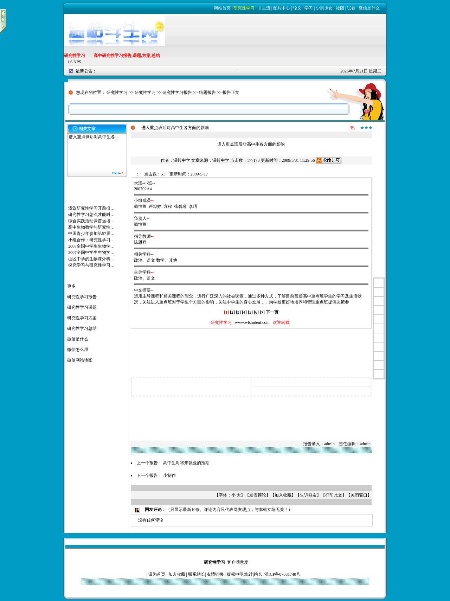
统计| (248, 574)
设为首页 (156, 574)
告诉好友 (308, 495)
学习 (308, 8)
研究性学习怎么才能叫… (91, 214)
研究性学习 (244, 8)
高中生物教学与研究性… (91, 227)
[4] (244, 312)
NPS (77, 61)
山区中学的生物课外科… (91, 258)
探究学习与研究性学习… (91, 265)
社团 (340, 8)
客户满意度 (237, 562)
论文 (297, 8)
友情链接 (215, 574)
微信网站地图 (79, 360)
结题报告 (207, 92)
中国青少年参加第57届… (91, 233)
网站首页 (222, 8)
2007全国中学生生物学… (91, 246)
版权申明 (235, 574)
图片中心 (281, 8)
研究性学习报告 (177, 92)
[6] (256, 312)
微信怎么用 (77, 349)
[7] (262, 312)
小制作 (169, 475)
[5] (250, 312)
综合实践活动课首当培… (91, 220)
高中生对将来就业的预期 (186, 462)
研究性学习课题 (82, 307)
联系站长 (196, 574)
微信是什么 (369, 8)
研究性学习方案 (82, 317)
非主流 (264, 8)
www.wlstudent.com (252, 322)
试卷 (351, 8)
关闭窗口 (359, 495)
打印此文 (333, 495)
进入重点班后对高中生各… (94, 136)
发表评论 (257, 495)
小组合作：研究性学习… (91, 239)
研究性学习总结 (82, 328)
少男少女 (324, 8)
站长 (258, 574)
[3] (238, 312)
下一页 (272, 312)
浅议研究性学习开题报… (91, 208)
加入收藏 (283, 495)
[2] (232, 312)
